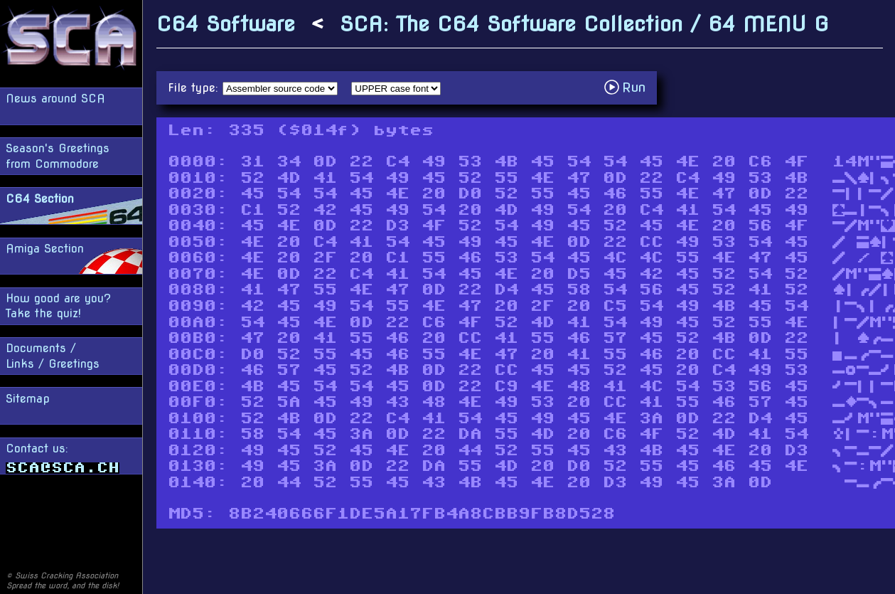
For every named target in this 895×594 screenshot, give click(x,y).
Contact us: (62, 458)
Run (628, 87)
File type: (195, 88)
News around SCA (55, 98)
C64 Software (225, 23)
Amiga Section (45, 248)
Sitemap (28, 398)
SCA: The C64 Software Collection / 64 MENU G (584, 23)
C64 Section (40, 199)
